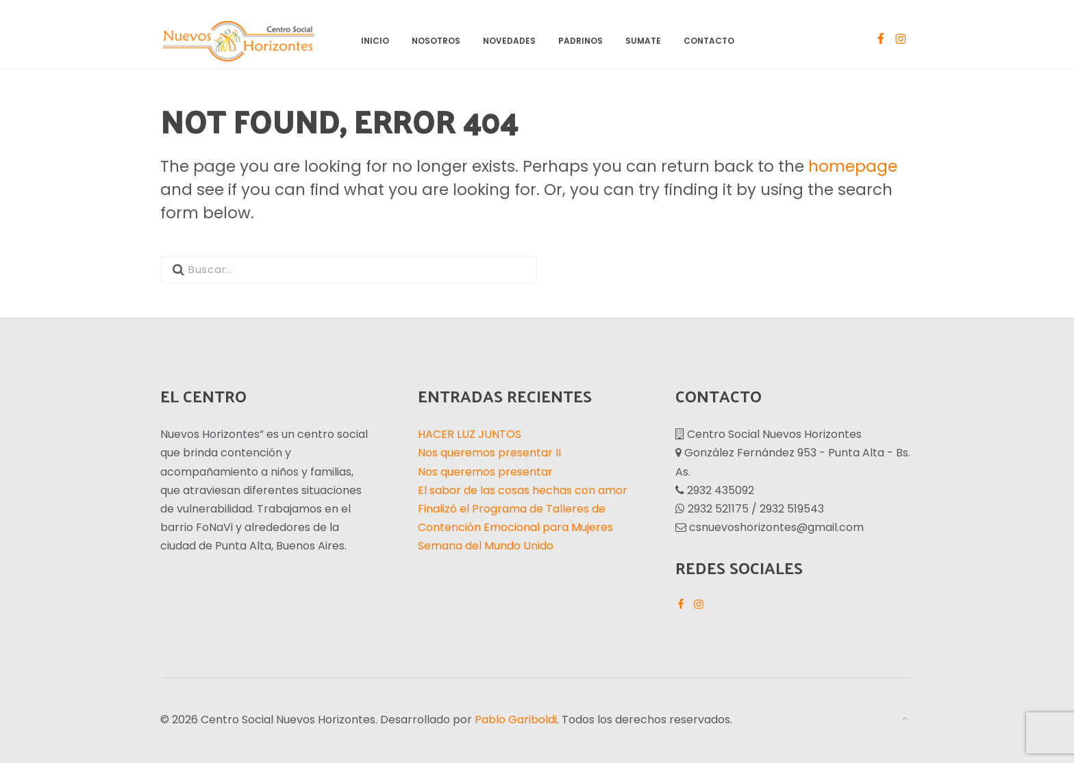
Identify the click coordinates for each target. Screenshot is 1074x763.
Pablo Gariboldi (516, 719)
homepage (852, 166)
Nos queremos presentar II (489, 453)
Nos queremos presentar (485, 472)
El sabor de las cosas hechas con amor (522, 490)
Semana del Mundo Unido (485, 546)
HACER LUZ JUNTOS (469, 434)
